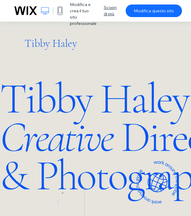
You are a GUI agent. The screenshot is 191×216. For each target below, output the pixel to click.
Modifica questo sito (154, 11)
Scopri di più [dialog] (110, 10)
